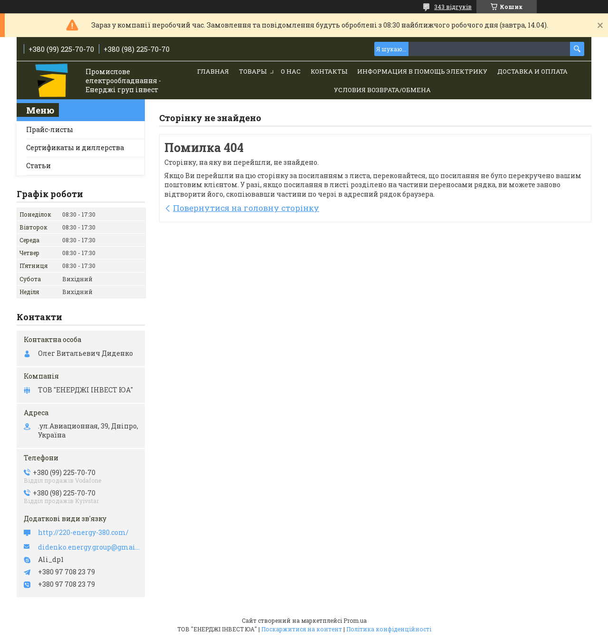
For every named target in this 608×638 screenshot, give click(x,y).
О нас (291, 71)
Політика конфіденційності (388, 629)
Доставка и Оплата (532, 71)
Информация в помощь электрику (422, 71)
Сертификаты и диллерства (75, 147)
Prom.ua (355, 620)
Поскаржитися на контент (301, 629)
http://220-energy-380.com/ (83, 532)
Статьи (38, 165)
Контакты (329, 71)
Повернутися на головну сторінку (246, 207)
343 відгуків (453, 6)
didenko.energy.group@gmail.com (89, 547)
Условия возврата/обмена (382, 90)
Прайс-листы (49, 129)
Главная (213, 71)
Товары (252, 71)
